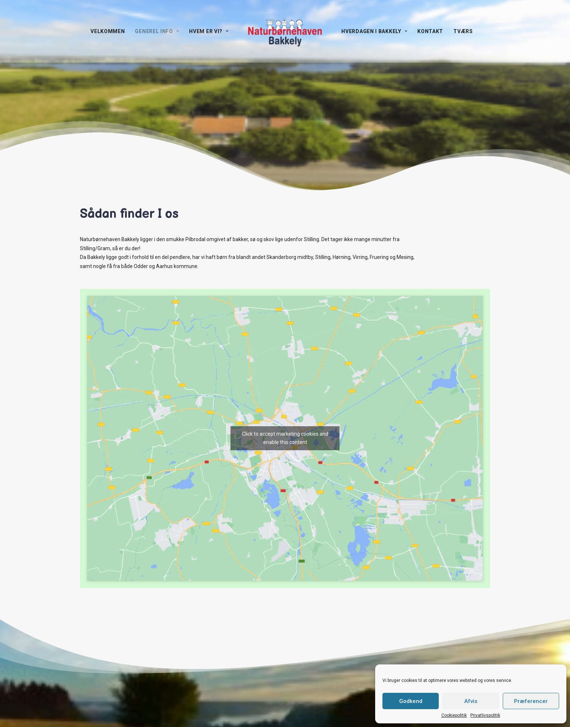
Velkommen (108, 31)
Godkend (410, 701)
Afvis (470, 701)
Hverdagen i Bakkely (374, 31)
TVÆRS (463, 31)
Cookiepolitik (454, 715)
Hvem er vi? (208, 31)
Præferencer (531, 701)
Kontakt (430, 31)
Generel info (157, 31)
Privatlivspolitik (485, 715)
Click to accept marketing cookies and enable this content (285, 438)
